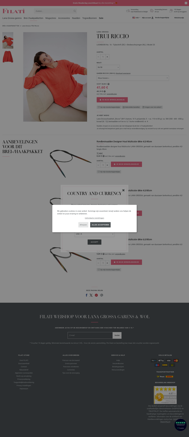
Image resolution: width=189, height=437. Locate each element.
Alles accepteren (100, 225)
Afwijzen (83, 225)
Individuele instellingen (94, 218)
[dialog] (94, 218)
